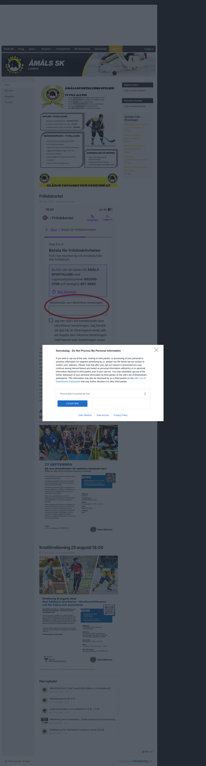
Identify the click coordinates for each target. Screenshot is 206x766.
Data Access (103, 415)
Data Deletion (85, 415)
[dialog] (103, 383)
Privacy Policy (121, 415)
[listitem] (103, 394)
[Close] (157, 351)
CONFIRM (72, 403)
